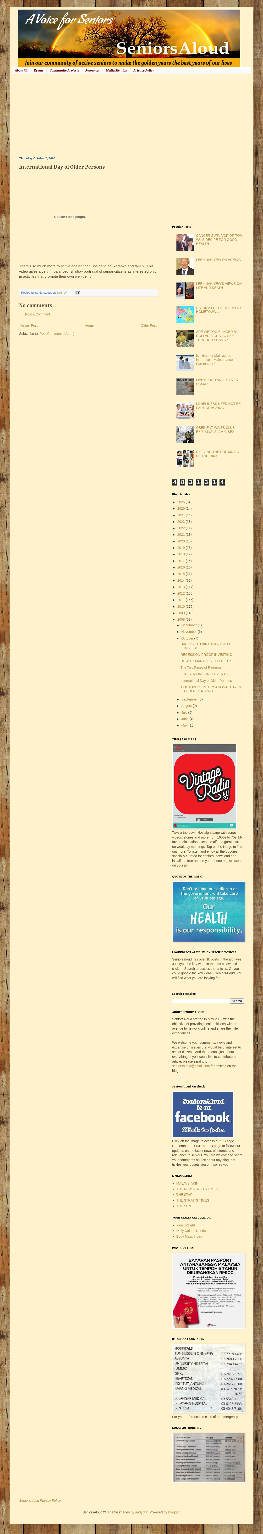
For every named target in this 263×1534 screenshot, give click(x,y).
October (187, 638)
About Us (21, 70)
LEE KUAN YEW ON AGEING (218, 260)
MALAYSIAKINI (187, 1183)
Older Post (149, 325)
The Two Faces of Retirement (202, 667)
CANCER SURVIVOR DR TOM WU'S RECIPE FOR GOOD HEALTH (219, 240)
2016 (181, 567)
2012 (181, 593)
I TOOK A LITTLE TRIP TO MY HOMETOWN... (219, 310)
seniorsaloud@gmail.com (191, 1066)
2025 (181, 508)
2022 (181, 528)
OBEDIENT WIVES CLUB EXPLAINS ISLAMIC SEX (215, 430)
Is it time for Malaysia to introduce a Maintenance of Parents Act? (216, 360)
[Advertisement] (101, 114)
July (184, 712)
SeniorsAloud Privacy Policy (40, 1500)
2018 (181, 554)
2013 (181, 587)
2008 (181, 619)
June (185, 719)
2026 (181, 502)
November (189, 632)
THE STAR (184, 1195)
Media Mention (116, 70)
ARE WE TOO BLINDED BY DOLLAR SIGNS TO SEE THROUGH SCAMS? (217, 336)
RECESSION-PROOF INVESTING (206, 655)
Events (39, 70)
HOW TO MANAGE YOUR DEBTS (206, 661)
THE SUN (183, 1206)
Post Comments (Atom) (57, 334)
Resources (92, 70)
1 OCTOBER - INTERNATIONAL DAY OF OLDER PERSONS (211, 689)
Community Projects (64, 70)
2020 (181, 541)
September (189, 699)
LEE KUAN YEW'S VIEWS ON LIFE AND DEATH (219, 286)
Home (89, 325)
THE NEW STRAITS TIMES (197, 1189)
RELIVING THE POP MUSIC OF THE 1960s (217, 454)
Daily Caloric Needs (191, 1231)
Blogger (173, 1512)
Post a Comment (37, 314)
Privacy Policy (143, 70)
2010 (181, 606)
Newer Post (29, 325)
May (184, 725)
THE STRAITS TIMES (192, 1200)
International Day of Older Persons (206, 681)
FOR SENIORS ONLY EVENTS (204, 674)
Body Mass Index (189, 1236)
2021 (181, 534)
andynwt (141, 1512)
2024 (181, 515)
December (189, 625)
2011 (181, 600)
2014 (181, 580)
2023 (181, 522)
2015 (181, 574)
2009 (181, 613)
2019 (181, 548)
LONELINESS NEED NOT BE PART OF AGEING (218, 406)
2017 (181, 561)
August (186, 706)
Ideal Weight (185, 1225)
